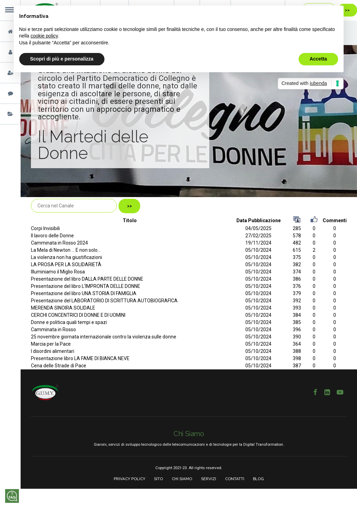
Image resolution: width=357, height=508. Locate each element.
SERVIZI (208, 478)
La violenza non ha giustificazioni (66, 257)
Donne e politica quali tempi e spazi (69, 322)
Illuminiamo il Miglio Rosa (58, 271)
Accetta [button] (318, 59)
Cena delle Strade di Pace (58, 365)
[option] (189, 121)
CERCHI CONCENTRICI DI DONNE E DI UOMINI (78, 315)
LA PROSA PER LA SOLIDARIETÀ (66, 264)
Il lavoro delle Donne (52, 235)
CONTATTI (234, 478)
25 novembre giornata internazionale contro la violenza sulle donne (103, 336)
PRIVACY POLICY (129, 478)
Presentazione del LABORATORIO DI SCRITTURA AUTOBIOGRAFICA (104, 300)
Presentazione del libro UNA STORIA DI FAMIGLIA (83, 293)
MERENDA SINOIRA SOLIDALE (63, 308)
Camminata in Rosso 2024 (59, 243)
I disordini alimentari (52, 351)
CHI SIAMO (182, 478)
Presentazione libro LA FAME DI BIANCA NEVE (80, 358)
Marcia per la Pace (51, 344)
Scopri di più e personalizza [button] (61, 59)
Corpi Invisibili (45, 228)
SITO (158, 478)
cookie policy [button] (44, 36)
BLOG (258, 478)
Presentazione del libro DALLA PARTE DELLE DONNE (87, 279)
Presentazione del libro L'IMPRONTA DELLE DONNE (85, 286)
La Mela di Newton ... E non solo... (66, 250)
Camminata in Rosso (53, 329)
